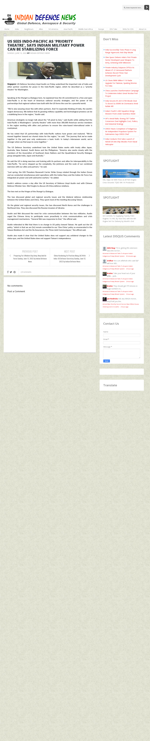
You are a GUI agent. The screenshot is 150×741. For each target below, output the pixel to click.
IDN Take (113, 29)
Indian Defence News (40, 53)
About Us (142, 29)
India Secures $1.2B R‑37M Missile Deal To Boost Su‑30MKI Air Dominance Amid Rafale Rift (121, 103)
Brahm (110, 273)
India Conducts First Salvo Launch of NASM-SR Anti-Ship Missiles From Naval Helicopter (121, 142)
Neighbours (28, 29)
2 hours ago (130, 269)
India (17, 29)
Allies (41, 29)
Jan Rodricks (112, 298)
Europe (101, 29)
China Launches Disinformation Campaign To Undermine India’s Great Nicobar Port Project (122, 93)
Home (6, 29)
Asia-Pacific (68, 29)
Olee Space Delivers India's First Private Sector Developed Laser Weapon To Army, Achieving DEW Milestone (121, 60)
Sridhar (110, 260)
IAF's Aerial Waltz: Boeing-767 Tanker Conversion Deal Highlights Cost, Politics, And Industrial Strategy (121, 121)
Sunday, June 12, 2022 (17, 53)
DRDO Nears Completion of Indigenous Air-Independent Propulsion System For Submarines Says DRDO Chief (121, 131)
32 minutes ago (131, 256)
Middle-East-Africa (85, 29)
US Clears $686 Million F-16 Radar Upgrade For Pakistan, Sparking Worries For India (121, 83)
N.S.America (53, 29)
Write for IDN (128, 29)
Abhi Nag (111, 248)
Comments (26, 272)
